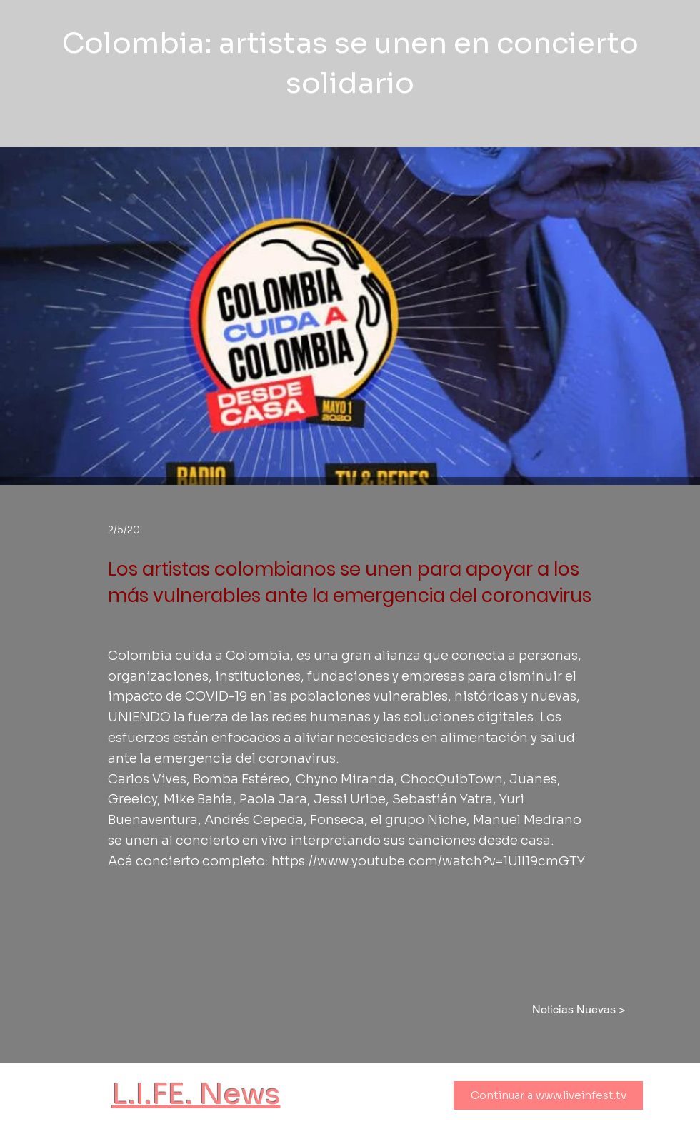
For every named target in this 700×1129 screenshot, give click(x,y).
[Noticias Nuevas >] (573, 1009)
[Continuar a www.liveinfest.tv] (548, 1095)
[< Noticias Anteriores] (167, 1009)
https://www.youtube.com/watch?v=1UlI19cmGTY (428, 861)
